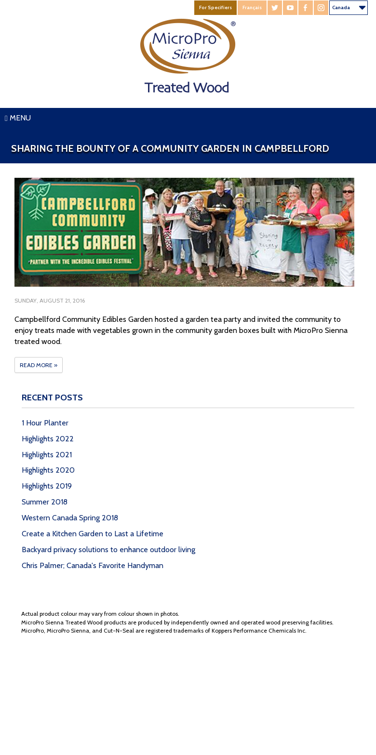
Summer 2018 (44, 501)
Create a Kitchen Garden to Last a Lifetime (92, 533)
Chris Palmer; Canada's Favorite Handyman (92, 565)
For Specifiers (215, 7)
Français (252, 7)
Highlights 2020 (48, 470)
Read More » (38, 365)
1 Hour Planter (45, 422)
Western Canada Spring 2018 (70, 517)
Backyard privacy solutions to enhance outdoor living (108, 549)
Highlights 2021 (47, 454)
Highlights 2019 (47, 485)
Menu (18, 117)
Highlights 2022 (48, 438)
